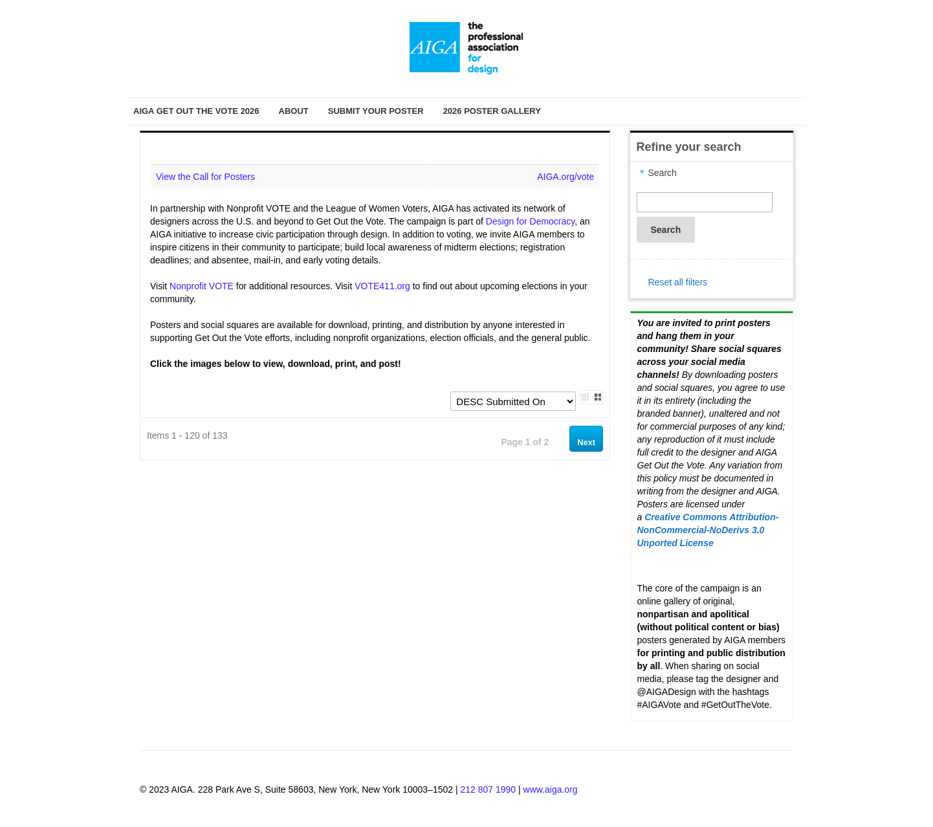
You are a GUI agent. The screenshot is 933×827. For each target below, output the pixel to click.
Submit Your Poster (376, 111)
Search (666, 230)
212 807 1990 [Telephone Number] (488, 789)
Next (586, 442)
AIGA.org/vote (565, 176)
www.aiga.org (550, 789)
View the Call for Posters (205, 176)
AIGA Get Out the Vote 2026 (196, 111)
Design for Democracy (530, 221)
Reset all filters (678, 282)
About (294, 111)
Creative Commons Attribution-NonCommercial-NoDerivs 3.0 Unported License (708, 530)
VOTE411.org (382, 286)
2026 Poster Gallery (492, 111)
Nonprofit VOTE (202, 286)
